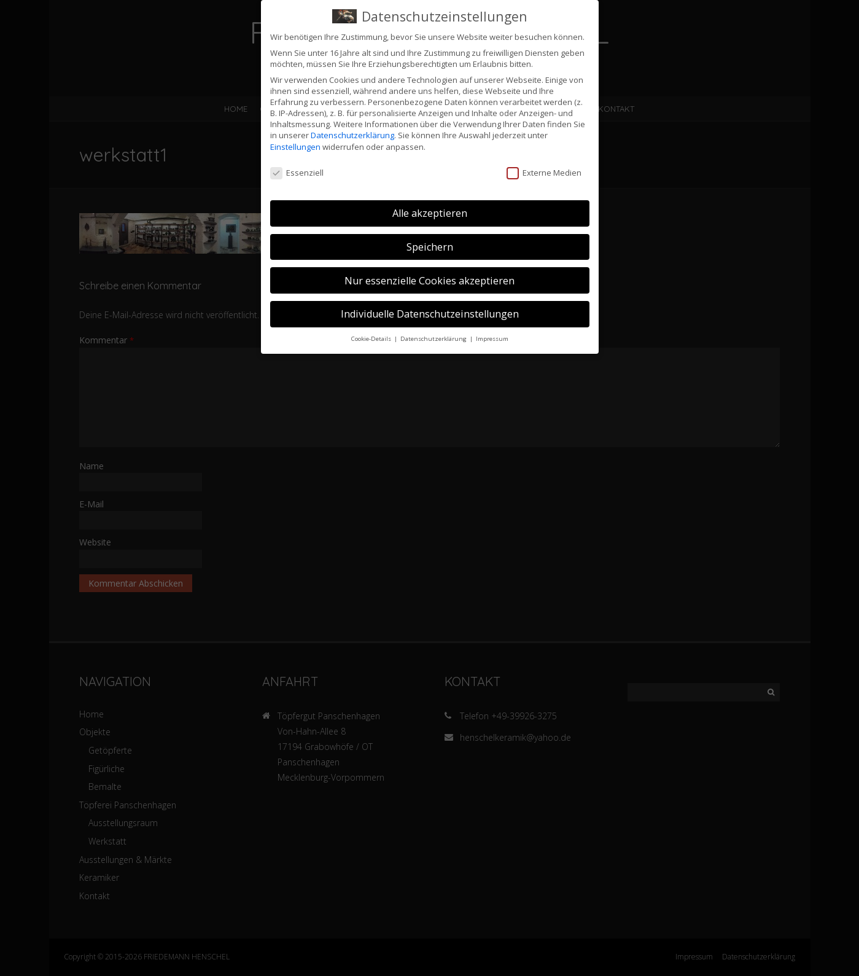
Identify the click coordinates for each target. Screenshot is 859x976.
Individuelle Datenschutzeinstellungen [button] (430, 312)
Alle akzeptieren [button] (429, 212)
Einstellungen (295, 144)
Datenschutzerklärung (352, 133)
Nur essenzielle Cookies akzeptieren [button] (429, 279)
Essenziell (297, 171)
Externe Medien (544, 171)
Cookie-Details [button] (372, 338)
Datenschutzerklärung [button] (434, 338)
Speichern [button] (429, 245)
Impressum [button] (492, 338)
